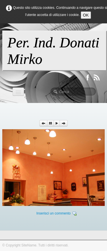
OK (86, 15)
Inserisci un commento (53, 213)
